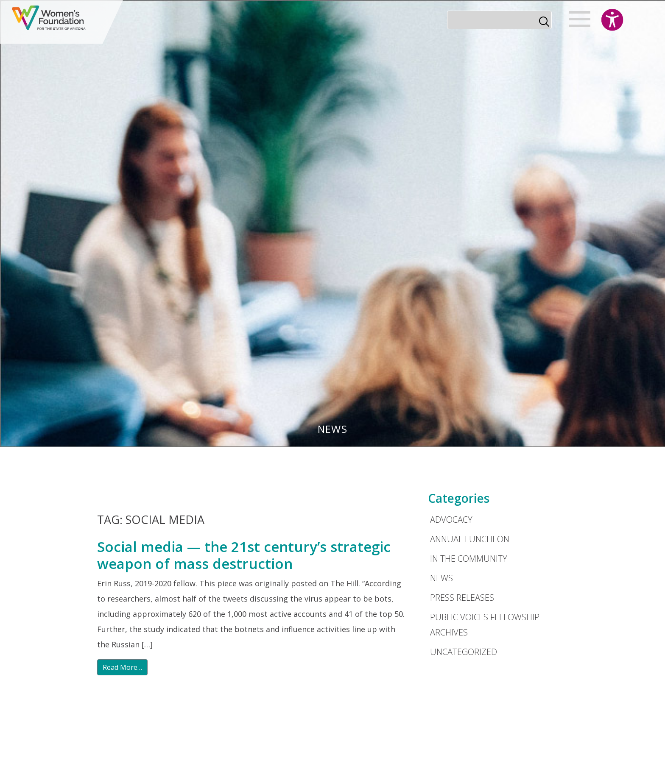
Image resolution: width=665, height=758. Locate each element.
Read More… (122, 667)
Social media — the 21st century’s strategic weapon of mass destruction (244, 555)
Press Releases (462, 597)
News (441, 578)
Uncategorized (463, 652)
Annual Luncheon (469, 539)
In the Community (468, 558)
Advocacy (451, 519)
